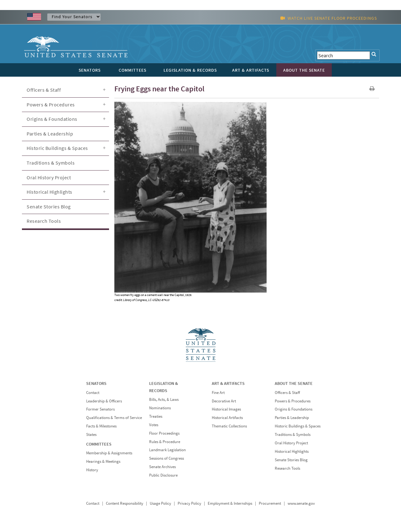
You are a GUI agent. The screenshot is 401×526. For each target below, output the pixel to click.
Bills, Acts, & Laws (164, 399)
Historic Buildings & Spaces (57, 148)
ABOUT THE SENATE (294, 383)
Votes (153, 424)
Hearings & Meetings (103, 461)
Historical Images (226, 409)
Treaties (155, 416)
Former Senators (100, 409)
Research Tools (44, 221)
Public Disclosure (163, 475)
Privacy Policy (189, 503)
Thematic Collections (229, 426)
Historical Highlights (49, 192)
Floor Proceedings (164, 433)
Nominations (160, 408)
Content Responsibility (124, 503)
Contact (92, 392)
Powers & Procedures (51, 104)
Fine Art (218, 392)
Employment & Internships (230, 503)
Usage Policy (160, 503)
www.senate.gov (301, 503)
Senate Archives (162, 466)
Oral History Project (49, 177)
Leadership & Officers (104, 401)
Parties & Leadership (50, 133)
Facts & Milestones (101, 426)
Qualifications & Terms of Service (114, 417)
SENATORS (96, 383)
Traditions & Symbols (51, 163)
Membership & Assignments (109, 453)
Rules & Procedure (164, 441)
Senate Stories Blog (49, 206)
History (92, 469)
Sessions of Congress (166, 458)
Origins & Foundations (52, 119)
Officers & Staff (44, 90)
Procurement (270, 503)
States (91, 434)
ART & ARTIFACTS (228, 383)
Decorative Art (224, 401)
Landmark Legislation (167, 449)
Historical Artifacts (227, 417)
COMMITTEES (99, 444)
